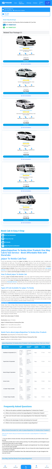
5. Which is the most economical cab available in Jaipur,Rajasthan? (21, 423)
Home (15, 3)
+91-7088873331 (11, 25)
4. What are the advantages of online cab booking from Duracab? (21, 420)
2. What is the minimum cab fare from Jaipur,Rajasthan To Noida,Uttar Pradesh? (24, 413)
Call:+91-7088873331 (21, 3)
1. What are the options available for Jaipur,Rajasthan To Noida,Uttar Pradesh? (24, 410)
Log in (47, 3)
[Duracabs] (7, 3)
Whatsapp (29, 3)
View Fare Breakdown (26, 64)
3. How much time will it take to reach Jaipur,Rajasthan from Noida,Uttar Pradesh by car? (25, 416)
